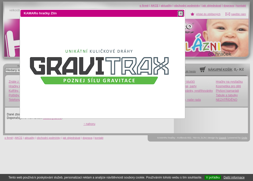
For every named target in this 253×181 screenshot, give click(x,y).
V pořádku (213, 177)
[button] (180, 13)
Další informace (234, 177)
